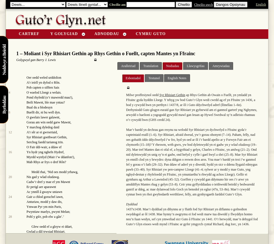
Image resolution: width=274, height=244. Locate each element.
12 (10, 132)
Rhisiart (59, 232)
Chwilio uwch (203, 5)
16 (10, 152)
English (261, 4)
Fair (32, 147)
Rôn (56, 82)
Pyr (40, 207)
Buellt (31, 112)
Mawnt (38, 102)
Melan (65, 212)
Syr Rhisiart (35, 137)
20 (10, 177)
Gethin (62, 137)
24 (10, 197)
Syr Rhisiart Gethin (172, 95)
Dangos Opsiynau (230, 4)
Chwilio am (117, 5)
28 (10, 217)
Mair (51, 157)
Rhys (36, 162)
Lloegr (44, 92)
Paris (57, 207)
